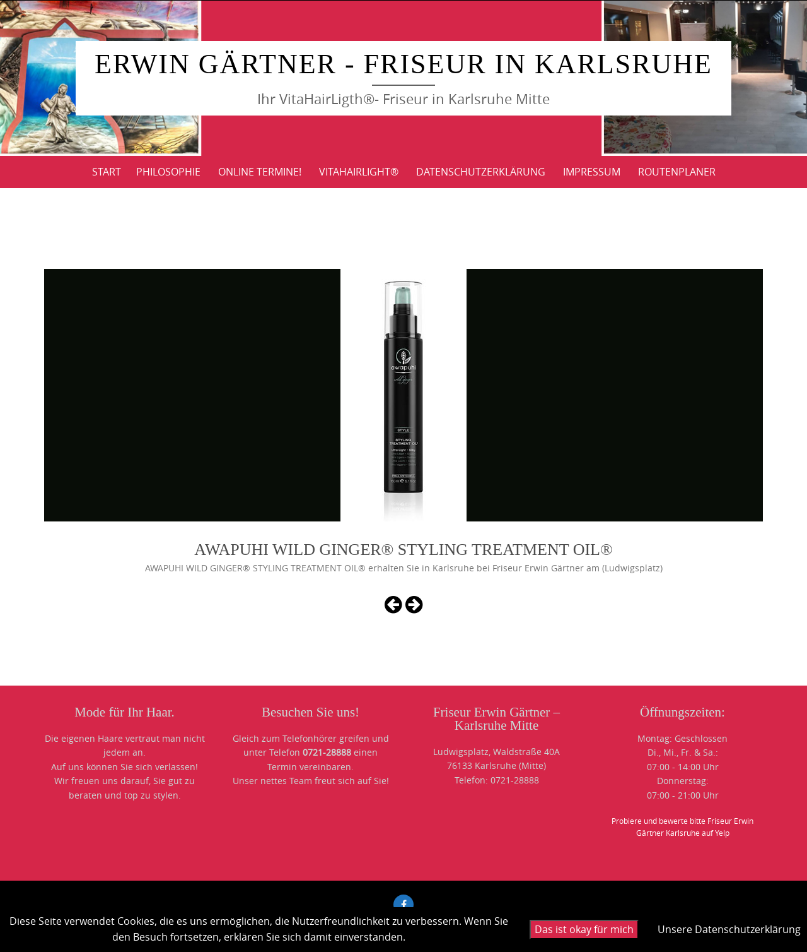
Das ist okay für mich (584, 929)
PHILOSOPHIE (168, 172)
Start (106, 172)
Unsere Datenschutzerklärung (729, 929)
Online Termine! (259, 172)
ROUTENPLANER (677, 172)
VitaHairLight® (358, 172)
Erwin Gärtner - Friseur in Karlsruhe (403, 64)
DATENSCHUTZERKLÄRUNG (480, 172)
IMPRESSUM (591, 172)
